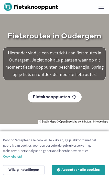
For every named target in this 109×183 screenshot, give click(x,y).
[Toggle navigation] (101, 6)
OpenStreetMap (68, 121)
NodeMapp (101, 121)
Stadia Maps (49, 121)
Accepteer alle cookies (78, 169)
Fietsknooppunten (54, 97)
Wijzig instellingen (23, 169)
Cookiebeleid (12, 156)
